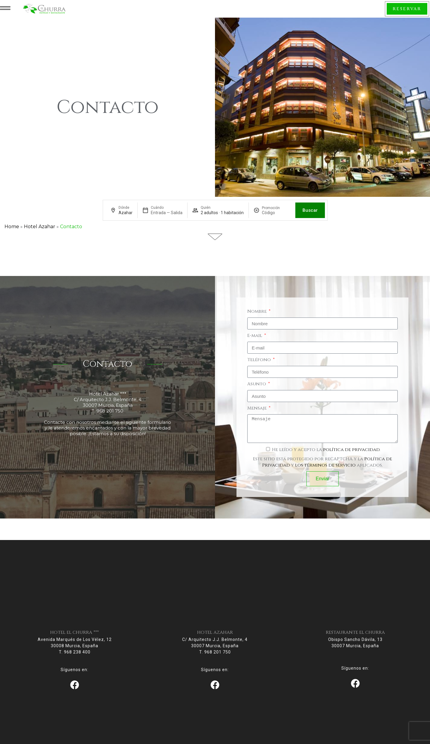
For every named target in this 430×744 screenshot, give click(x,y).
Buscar (310, 219)
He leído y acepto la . (326, 458)
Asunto (257, 392)
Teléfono (259, 368)
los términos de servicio (325, 474)
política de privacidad (351, 458)
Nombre (257, 320)
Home (11, 235)
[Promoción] (276, 221)
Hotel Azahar (39, 235)
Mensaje (257, 417)
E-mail (255, 344)
